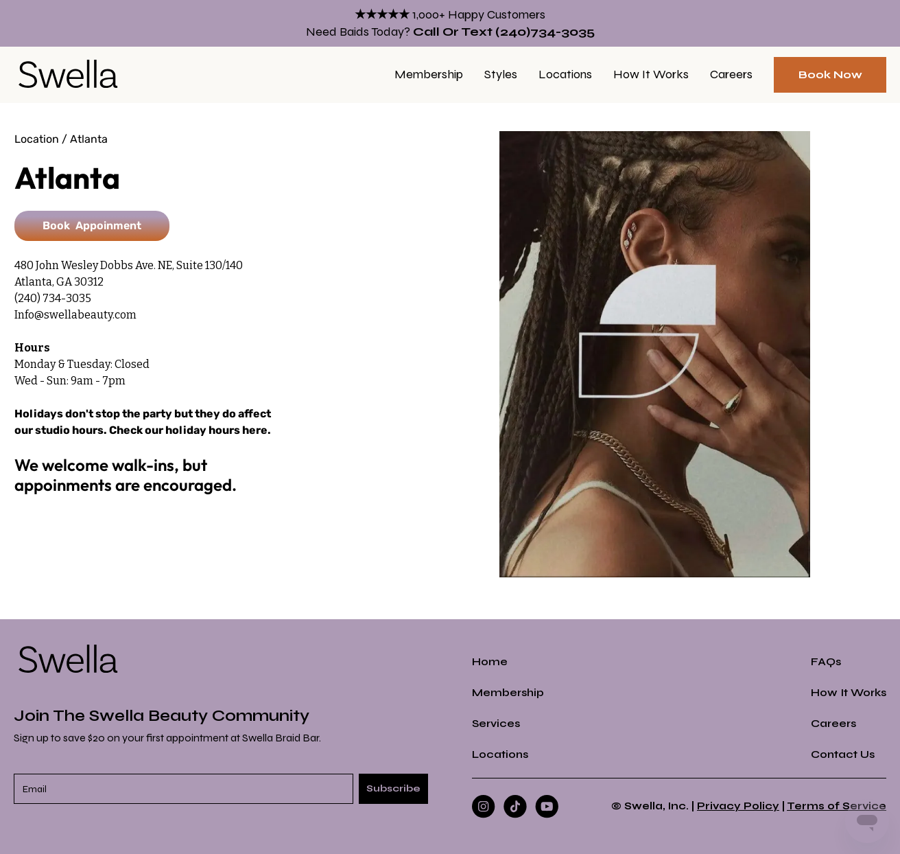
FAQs (826, 661)
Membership (428, 74)
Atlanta (89, 139)
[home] (68, 74)
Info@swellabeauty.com (75, 314)
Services (496, 723)
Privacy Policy (738, 806)
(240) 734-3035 (52, 298)
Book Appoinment (92, 225)
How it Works (651, 74)
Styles (500, 74)
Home (490, 661)
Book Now (830, 74)
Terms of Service (836, 806)
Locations (565, 74)
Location (36, 139)
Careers (731, 74)
